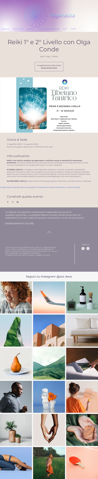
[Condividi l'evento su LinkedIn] (18, 202)
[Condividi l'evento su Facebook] (8, 202)
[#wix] (69, 276)
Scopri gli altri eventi (49, 68)
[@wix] (60, 276)
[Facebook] (83, 248)
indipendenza (53, 212)
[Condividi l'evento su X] (13, 202)
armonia (67, 215)
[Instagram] (88, 248)
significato (21, 215)
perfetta (35, 215)
